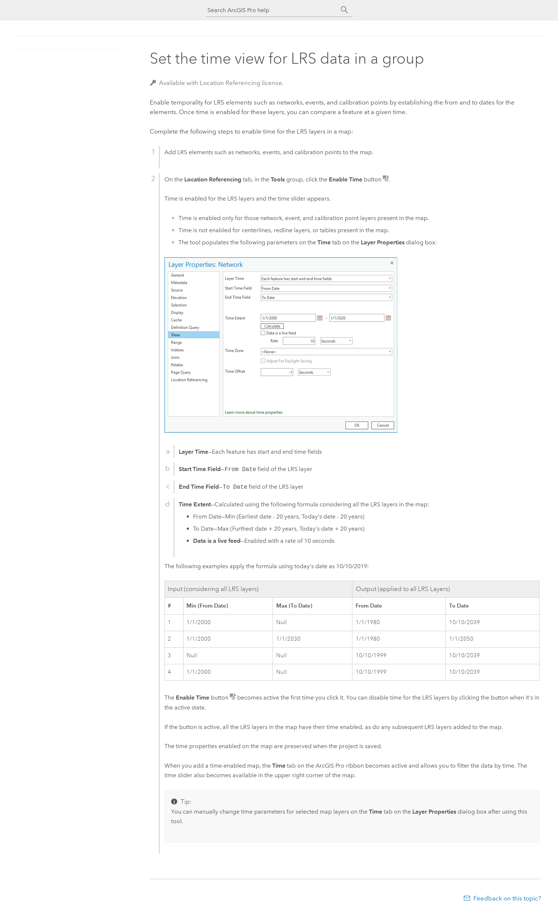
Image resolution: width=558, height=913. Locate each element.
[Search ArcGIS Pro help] (272, 10)
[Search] (344, 10)
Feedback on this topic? (507, 898)
